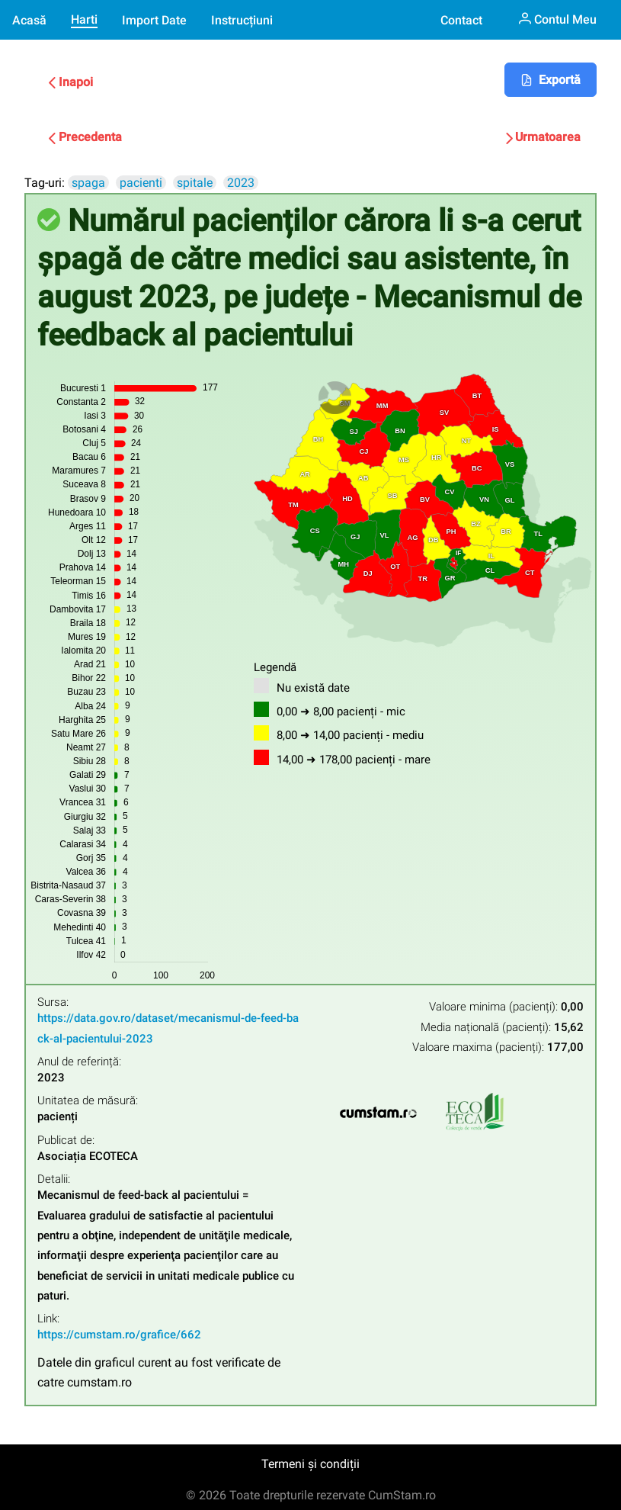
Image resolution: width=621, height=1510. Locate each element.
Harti (84, 19)
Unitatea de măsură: (87, 1101)
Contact (461, 20)
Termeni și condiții (310, 1464)
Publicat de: (65, 1140)
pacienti (141, 182)
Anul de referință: (79, 1062)
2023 (240, 182)
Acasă (29, 20)
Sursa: (53, 1002)
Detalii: (53, 1179)
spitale (195, 182)
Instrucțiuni (242, 20)
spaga (88, 182)
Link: (48, 1319)
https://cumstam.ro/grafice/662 (119, 1334)
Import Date (154, 20)
